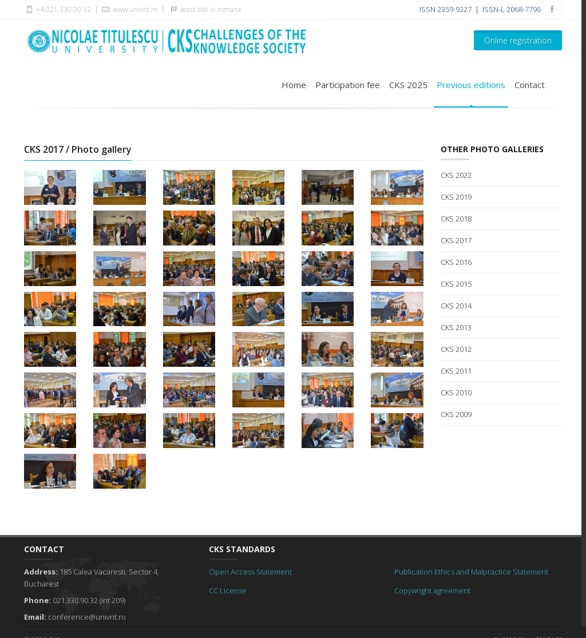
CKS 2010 (456, 392)
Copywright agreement (432, 590)
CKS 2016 (456, 262)
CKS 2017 (456, 240)
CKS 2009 (456, 414)
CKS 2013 (456, 327)
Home (294, 84)
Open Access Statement (250, 571)
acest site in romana (204, 9)
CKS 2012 (456, 349)
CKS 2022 (456, 175)
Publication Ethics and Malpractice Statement (471, 571)
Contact (529, 84)
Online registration (518, 40)
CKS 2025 (408, 84)
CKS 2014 (456, 305)
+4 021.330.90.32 (57, 9)
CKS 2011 (456, 371)
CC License (228, 590)
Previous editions (471, 84)
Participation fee (347, 84)
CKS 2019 (456, 197)
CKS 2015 (456, 284)
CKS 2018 (456, 218)
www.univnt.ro (128, 9)
